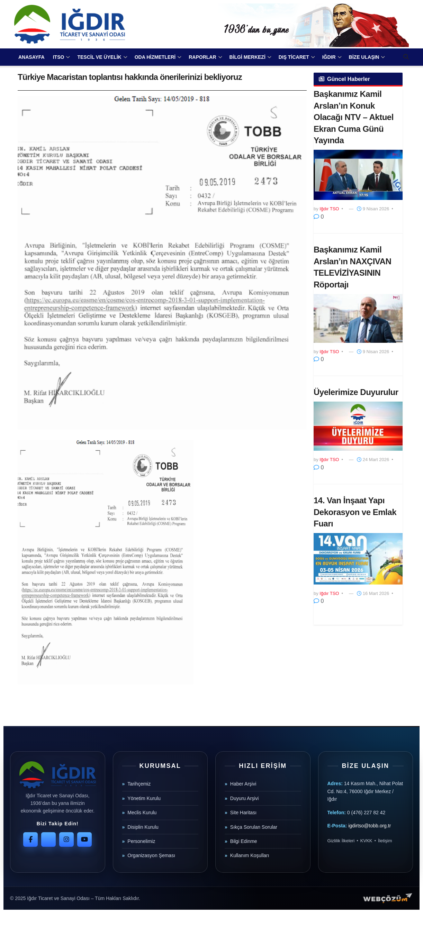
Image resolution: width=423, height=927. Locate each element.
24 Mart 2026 (373, 459)
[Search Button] (406, 57)
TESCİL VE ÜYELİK (99, 57)
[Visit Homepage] (69, 24)
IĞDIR (329, 57)
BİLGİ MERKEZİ (248, 57)
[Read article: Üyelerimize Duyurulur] (358, 426)
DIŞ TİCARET (294, 57)
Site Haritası (243, 812)
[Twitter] (48, 839)
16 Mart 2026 (373, 593)
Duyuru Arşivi (244, 798)
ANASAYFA (31, 57)
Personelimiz (141, 841)
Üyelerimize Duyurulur (356, 392)
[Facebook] (30, 839)
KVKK (366, 840)
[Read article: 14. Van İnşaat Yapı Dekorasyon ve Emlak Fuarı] (358, 559)
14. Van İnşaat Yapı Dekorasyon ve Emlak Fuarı (355, 512)
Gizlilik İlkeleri (341, 840)
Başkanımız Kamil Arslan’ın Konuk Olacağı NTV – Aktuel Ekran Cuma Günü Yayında (354, 117)
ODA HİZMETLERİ (155, 57)
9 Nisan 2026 (373, 208)
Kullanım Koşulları (249, 855)
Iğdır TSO (329, 208)
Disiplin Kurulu (142, 827)
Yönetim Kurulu (144, 798)
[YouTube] (84, 839)
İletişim (385, 840)
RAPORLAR (202, 57)
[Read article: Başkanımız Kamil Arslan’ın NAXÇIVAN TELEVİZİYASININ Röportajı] (358, 318)
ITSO (58, 57)
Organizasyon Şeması (151, 855)
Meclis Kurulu (141, 812)
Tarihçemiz (139, 784)
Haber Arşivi (243, 784)
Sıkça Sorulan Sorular (253, 827)
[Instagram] (66, 839)
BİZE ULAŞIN (364, 57)
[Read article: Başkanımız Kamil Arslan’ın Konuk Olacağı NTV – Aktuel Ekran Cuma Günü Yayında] (358, 175)
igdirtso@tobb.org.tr (369, 825)
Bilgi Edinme (243, 841)
